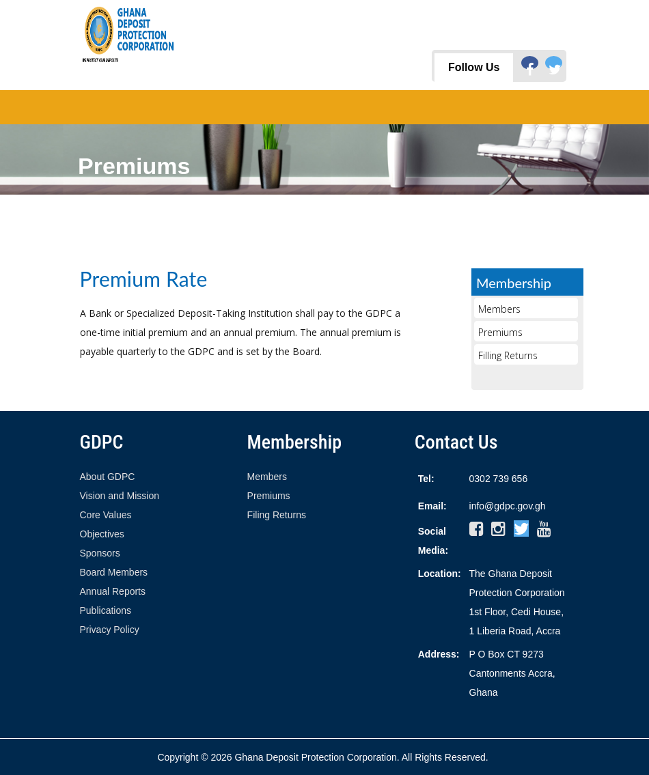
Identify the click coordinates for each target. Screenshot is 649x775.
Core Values (106, 514)
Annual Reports (113, 591)
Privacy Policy (109, 629)
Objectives (102, 534)
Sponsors (100, 553)
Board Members (114, 572)
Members (499, 308)
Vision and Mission (119, 495)
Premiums (500, 332)
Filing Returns (276, 514)
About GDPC (107, 476)
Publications (106, 610)
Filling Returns (508, 355)
